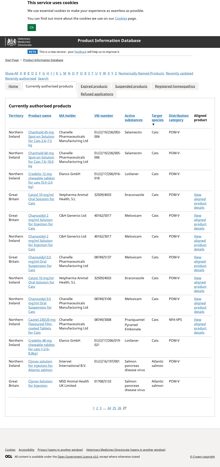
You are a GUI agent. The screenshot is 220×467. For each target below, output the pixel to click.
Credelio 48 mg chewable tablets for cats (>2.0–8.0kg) (41, 347)
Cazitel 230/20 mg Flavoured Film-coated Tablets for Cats (42, 326)
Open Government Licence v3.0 (78, 457)
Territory (16, 115)
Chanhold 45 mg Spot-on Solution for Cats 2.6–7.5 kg (41, 138)
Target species (157, 117)
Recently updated (179, 73)
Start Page (12, 60)
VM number (103, 115)
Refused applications (97, 94)
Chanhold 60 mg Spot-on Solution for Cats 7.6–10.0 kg (41, 159)
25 (114, 408)
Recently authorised (20, 78)
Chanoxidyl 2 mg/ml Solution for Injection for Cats (40, 222)
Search (43, 78)
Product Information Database (109, 40)
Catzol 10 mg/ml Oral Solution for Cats (41, 199)
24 (109, 408)
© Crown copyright (202, 456)
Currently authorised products (49, 86)
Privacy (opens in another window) (60, 450)
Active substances (133, 117)
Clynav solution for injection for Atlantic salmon (40, 365)
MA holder (67, 115)
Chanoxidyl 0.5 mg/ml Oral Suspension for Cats (40, 263)
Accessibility (26, 450)
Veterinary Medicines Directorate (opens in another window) (126, 450)
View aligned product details (200, 201)
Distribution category (179, 117)
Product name (39, 115)
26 (119, 408)
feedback (81, 52)
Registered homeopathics (175, 86)
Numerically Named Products (141, 73)
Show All (11, 73)
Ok (32, 27)
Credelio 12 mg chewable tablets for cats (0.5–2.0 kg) (41, 180)
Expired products (94, 86)
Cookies (121, 18)
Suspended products (131, 86)
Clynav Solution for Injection (40, 383)
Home (13, 86)
